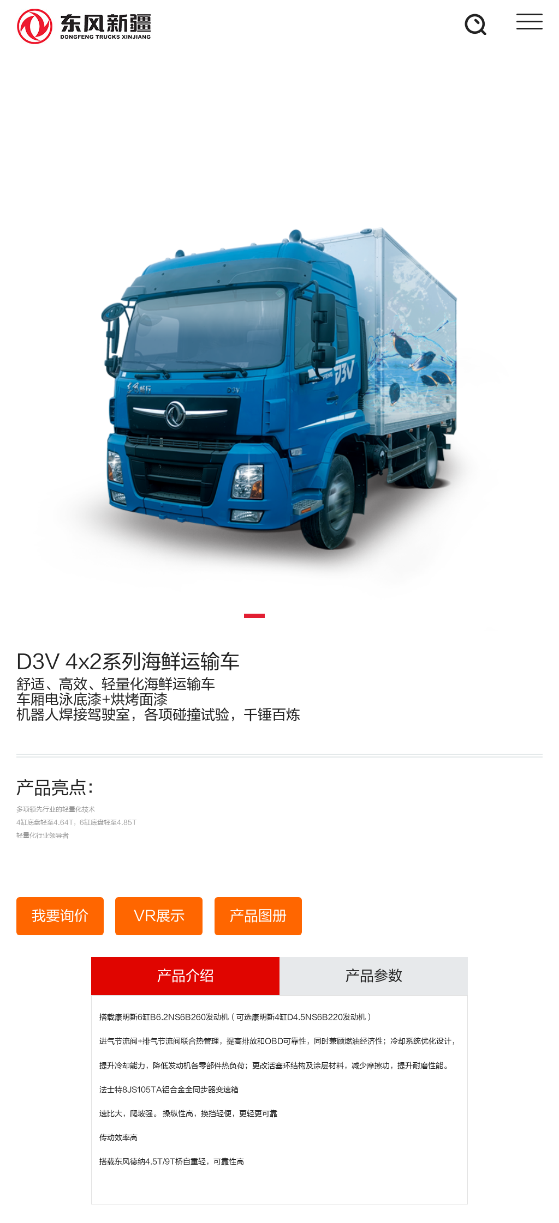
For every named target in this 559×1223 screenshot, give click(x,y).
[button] (254, 616)
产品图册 (258, 916)
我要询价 (60, 916)
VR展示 (159, 916)
